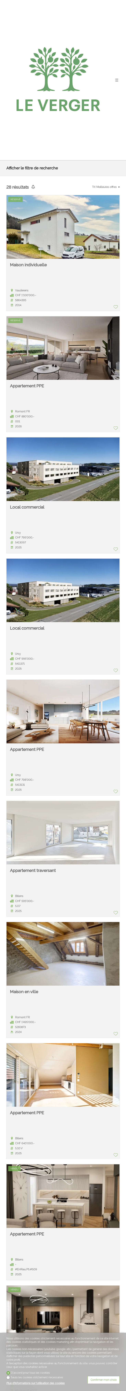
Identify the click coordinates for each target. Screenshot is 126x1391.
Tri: (94, 187)
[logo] (58, 80)
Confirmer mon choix (103, 1379)
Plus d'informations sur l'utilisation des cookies (35, 1383)
